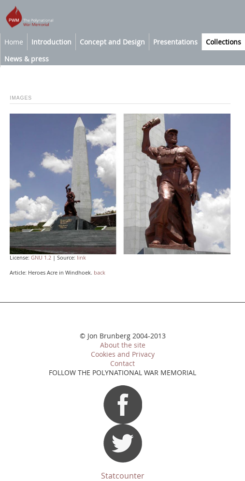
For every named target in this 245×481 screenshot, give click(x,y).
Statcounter (122, 475)
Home (13, 41)
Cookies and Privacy (123, 354)
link (81, 257)
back (99, 272)
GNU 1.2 (41, 257)
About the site (122, 345)
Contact (122, 363)
